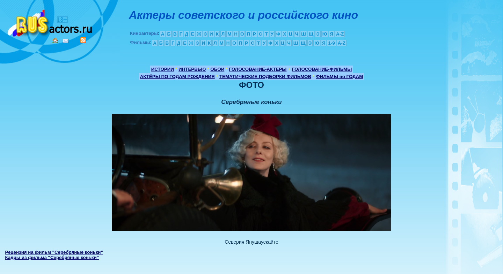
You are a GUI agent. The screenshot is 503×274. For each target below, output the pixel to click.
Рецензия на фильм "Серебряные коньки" (54, 252)
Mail (65, 41)
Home (55, 40)
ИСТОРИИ (162, 69)
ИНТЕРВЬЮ (192, 69)
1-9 (331, 43)
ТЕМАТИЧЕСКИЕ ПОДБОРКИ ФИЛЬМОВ (265, 76)
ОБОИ (217, 69)
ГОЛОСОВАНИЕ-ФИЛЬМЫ (322, 69)
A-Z (340, 34)
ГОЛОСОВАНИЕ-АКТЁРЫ (257, 69)
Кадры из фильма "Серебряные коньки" (52, 257)
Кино (50, 22)
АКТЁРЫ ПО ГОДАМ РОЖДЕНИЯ (177, 76)
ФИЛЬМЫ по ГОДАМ (339, 76)
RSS (83, 40)
